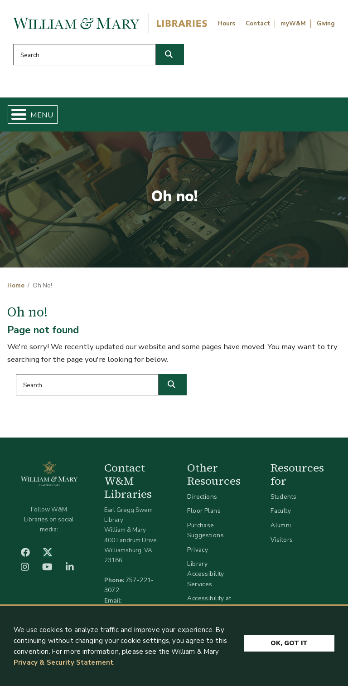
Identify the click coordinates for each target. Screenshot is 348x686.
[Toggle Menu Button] (15, 114)
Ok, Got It (289, 645)
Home (15, 286)
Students (283, 496)
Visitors (282, 539)
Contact (258, 23)
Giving (326, 23)
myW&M (293, 23)
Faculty (281, 510)
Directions (202, 496)
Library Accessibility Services (205, 574)
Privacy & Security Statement (63, 665)
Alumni (281, 525)
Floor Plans (204, 510)
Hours (226, 23)
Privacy (197, 549)
